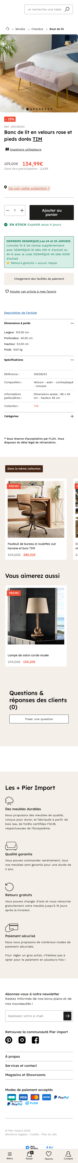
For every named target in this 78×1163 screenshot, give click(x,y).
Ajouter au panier (52, 212)
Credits (34, 1134)
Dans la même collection (24, 468)
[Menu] (9, 1156)
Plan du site (49, 1134)
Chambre (37, 29)
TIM (37, 139)
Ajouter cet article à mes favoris (30, 291)
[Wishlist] (49, 1156)
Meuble (20, 29)
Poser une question (39, 719)
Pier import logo (12, 9)
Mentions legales (16, 1134)
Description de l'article (20, 312)
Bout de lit (57, 29)
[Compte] (68, 1156)
